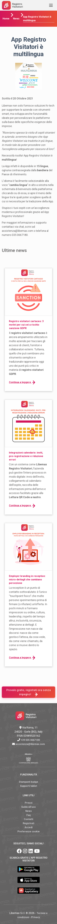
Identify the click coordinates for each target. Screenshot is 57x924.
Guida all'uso (28, 806)
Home (6, 18)
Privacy (35, 917)
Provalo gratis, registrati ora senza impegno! (28, 692)
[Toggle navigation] (51, 5)
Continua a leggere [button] (22, 382)
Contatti (28, 819)
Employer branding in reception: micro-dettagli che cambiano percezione (27, 579)
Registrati (28, 823)
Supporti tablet (28, 786)
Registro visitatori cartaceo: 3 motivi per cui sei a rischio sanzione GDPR (26, 325)
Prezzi (28, 802)
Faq (28, 815)
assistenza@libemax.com (30, 744)
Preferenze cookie (28, 831)
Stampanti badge (28, 781)
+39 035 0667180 (30, 740)
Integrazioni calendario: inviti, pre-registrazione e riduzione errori (26, 456)
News (16, 18)
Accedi (29, 827)
